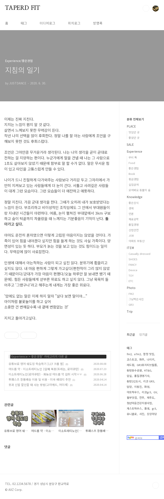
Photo (131, 288)
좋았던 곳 (134, 138)
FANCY (133, 265)
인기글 (143, 334)
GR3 (131, 305)
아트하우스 (133, 392)
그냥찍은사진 (136, 299)
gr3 (154, 408)
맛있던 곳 (134, 132)
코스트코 (132, 359)
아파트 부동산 (137, 241)
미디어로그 (47, 23)
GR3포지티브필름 (147, 365)
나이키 (150, 359)
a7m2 (137, 354)
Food (132, 163)
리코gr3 (146, 392)
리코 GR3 (148, 381)
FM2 (131, 294)
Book (132, 174)
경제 (131, 208)
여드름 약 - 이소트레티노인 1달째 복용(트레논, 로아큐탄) (44, 369)
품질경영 (134, 225)
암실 (129, 376)
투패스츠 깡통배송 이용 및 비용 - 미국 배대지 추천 (40, 379)
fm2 (129, 354)
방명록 (97, 23)
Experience (19, 356)
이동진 (138, 387)
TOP (155, 485)
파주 (141, 359)
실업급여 (134, 185)
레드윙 (130, 365)
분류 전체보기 (135, 119)
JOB (131, 235)
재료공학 (134, 219)
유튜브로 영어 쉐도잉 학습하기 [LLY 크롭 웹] (36, 364)
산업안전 (134, 230)
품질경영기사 (141, 376)
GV (155, 392)
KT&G (147, 370)
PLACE (131, 126)
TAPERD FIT (22, 8)
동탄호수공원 (134, 370)
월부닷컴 (132, 398)
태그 (24, 23)
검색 (146, 8)
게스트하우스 (134, 408)
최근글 (131, 334)
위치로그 (74, 23)
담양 (129, 387)
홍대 (146, 408)
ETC (131, 281)
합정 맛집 (148, 354)
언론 (131, 214)
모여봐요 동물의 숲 (139, 190)
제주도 (150, 398)
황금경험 (134, 179)
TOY (131, 275)
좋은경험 (36, 356)
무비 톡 (133, 157)
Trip (130, 311)
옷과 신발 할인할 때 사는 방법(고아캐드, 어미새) (38, 385)
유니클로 (132, 414)
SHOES (133, 259)
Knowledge (134, 197)
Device (133, 270)
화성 (146, 387)
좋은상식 (134, 203)
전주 (141, 398)
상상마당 (152, 414)
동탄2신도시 (134, 381)
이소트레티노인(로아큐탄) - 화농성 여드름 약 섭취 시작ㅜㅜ (45, 374)
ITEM (130, 248)
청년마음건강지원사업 (139, 403)
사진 (141, 414)
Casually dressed (139, 254)
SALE (130, 144)
